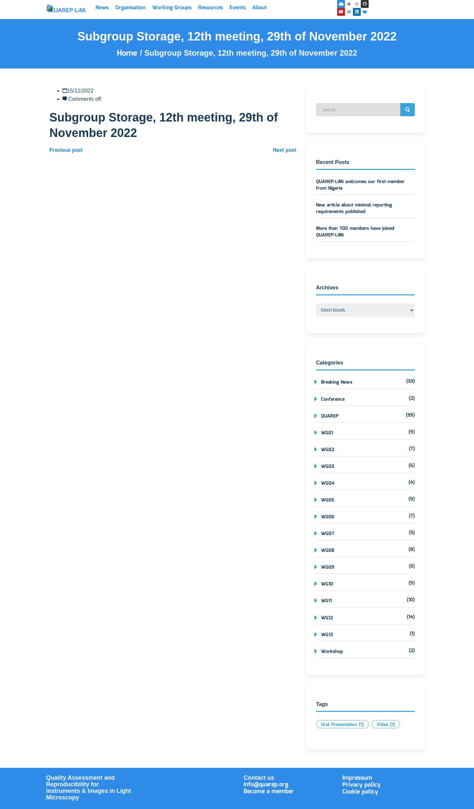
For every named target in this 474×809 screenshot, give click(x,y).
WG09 (327, 567)
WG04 (327, 483)
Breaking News (336, 382)
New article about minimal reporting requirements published (354, 208)
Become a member (269, 791)
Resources (210, 8)
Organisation (130, 8)
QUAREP (329, 416)
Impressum (357, 778)
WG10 (327, 584)
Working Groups (172, 8)
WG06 (327, 517)
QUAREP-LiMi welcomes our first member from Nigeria (360, 185)
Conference (333, 399)
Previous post (66, 150)
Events (237, 8)
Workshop (332, 651)
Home (128, 53)
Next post (284, 150)
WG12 (327, 618)
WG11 (326, 601)
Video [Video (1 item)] (386, 724)
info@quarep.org (266, 784)
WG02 (327, 449)
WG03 (327, 466)
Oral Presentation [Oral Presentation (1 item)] (342, 724)
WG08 (327, 550)
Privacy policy (361, 785)
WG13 (327, 634)
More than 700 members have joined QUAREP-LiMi (355, 232)
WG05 (327, 500)
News (102, 8)
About (259, 8)
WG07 (327, 533)
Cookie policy (360, 791)
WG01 (327, 433)
